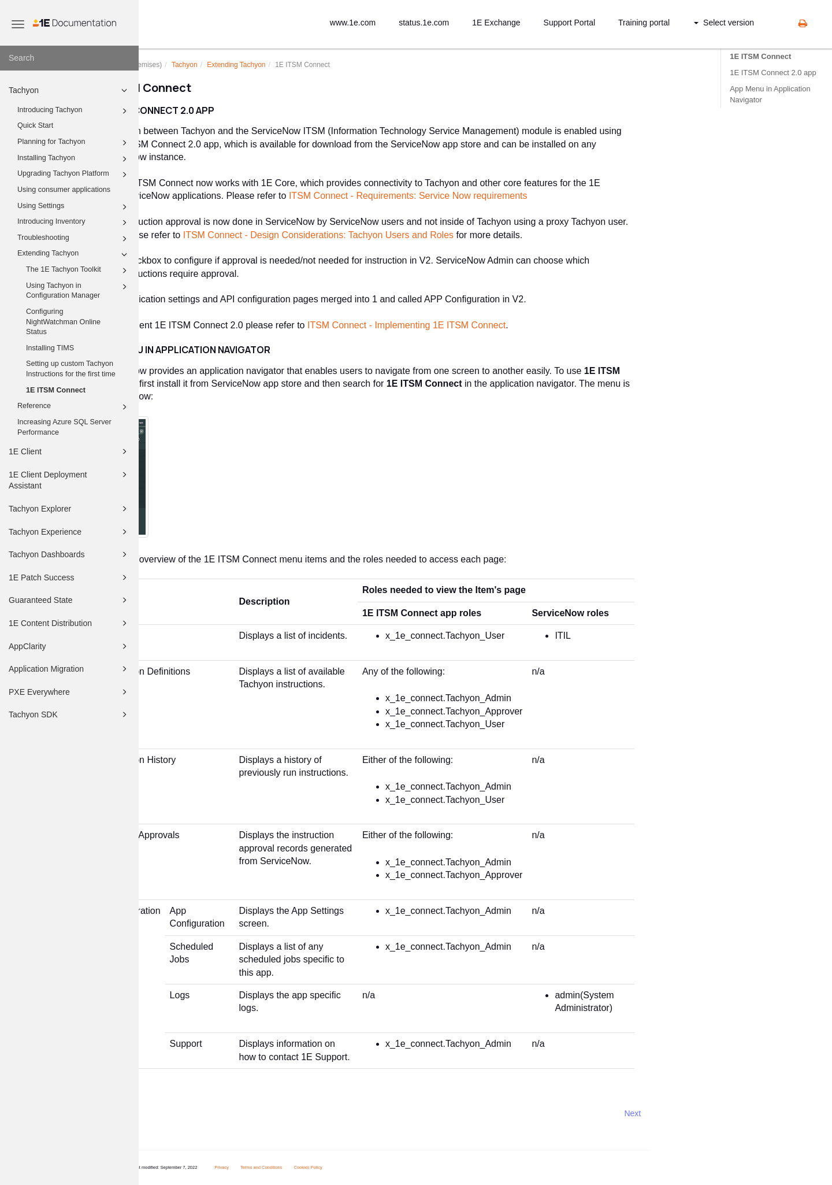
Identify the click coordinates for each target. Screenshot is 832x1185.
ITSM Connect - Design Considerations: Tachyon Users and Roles (377, 235)
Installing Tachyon (74, 159)
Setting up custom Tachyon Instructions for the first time (71, 369)
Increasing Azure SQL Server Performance (64, 427)
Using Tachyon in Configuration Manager (78, 290)
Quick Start (35, 125)
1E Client (70, 451)
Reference (74, 407)
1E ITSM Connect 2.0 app (773, 72)
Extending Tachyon (74, 254)
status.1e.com (424, 22)
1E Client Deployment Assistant (70, 479)
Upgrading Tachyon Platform (74, 174)
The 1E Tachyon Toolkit (78, 270)
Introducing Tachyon (74, 111)
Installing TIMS (50, 348)
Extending (295, 65)
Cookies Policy (366, 1167)
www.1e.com (353, 22)
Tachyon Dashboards (70, 554)
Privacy (280, 1167)
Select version (724, 22)
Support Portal (570, 22)
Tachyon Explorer (70, 508)
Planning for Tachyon (74, 142)
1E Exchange (496, 22)
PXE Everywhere (70, 692)
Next (691, 1113)
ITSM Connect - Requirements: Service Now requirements (467, 196)
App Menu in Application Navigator (770, 93)
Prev (169, 1113)
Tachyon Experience (70, 531)
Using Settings (74, 207)
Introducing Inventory (74, 222)
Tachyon (70, 90)
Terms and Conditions (320, 1167)
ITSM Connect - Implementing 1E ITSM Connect (465, 325)
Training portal (644, 22)
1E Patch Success (70, 577)
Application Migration (70, 668)
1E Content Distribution (70, 623)
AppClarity (70, 646)
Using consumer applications (63, 190)
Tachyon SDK (70, 714)
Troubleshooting (74, 238)
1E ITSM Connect (56, 390)
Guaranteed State (70, 600)
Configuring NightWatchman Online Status (63, 322)
